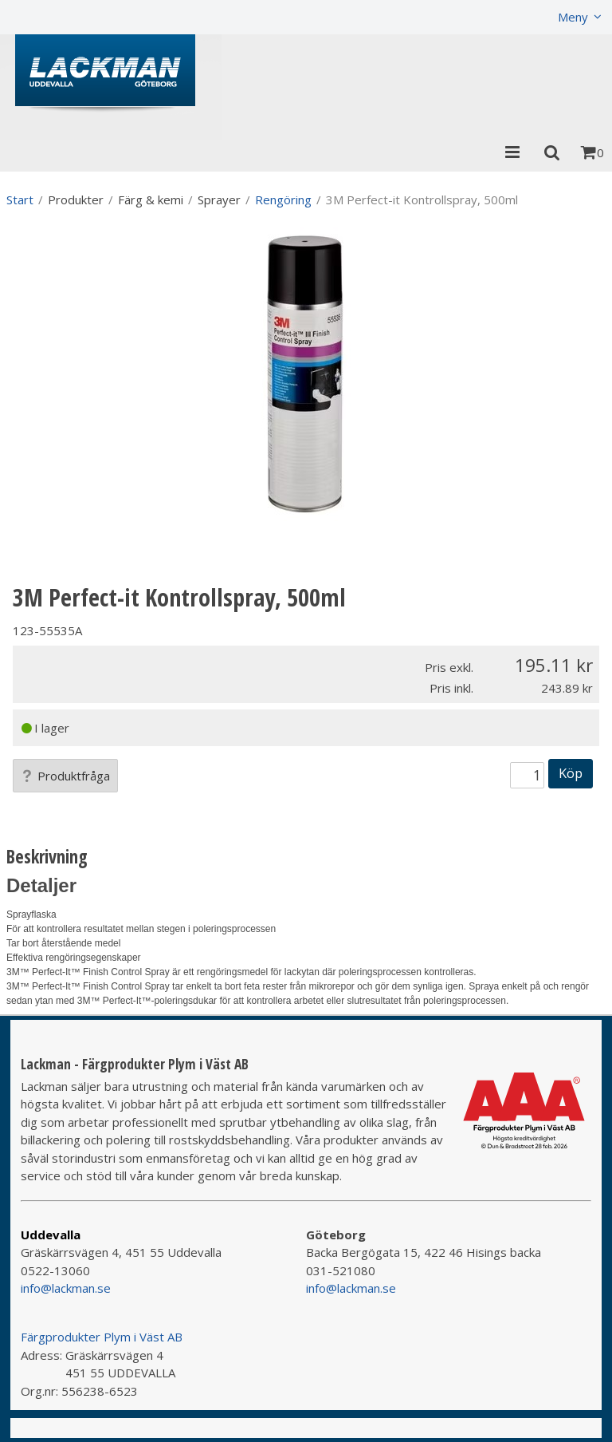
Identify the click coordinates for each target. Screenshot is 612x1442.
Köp (571, 773)
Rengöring (283, 199)
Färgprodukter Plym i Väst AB (101, 1337)
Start (19, 199)
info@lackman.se (66, 1288)
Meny (573, 17)
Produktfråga (65, 776)
